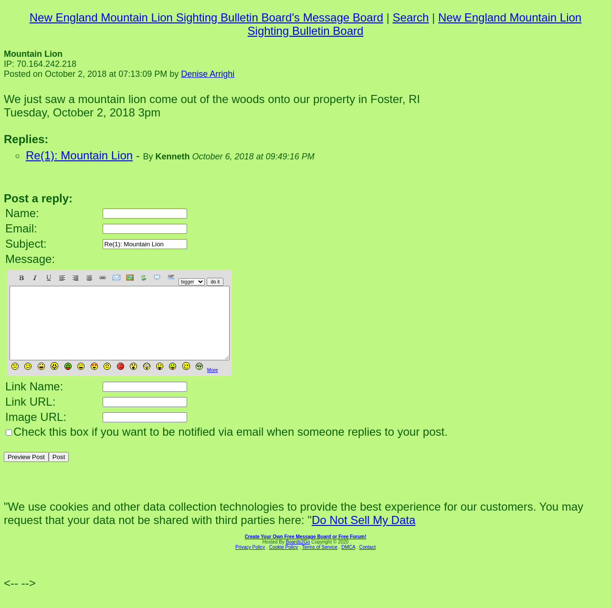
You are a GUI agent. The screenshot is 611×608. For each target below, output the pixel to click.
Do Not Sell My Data (363, 534)
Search (410, 17)
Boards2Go (298, 556)
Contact (367, 561)
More (212, 384)
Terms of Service (319, 561)
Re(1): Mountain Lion (79, 155)
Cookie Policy (283, 561)
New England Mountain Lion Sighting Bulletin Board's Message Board (206, 17)
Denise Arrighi (207, 74)
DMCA (348, 561)
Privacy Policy (250, 561)
